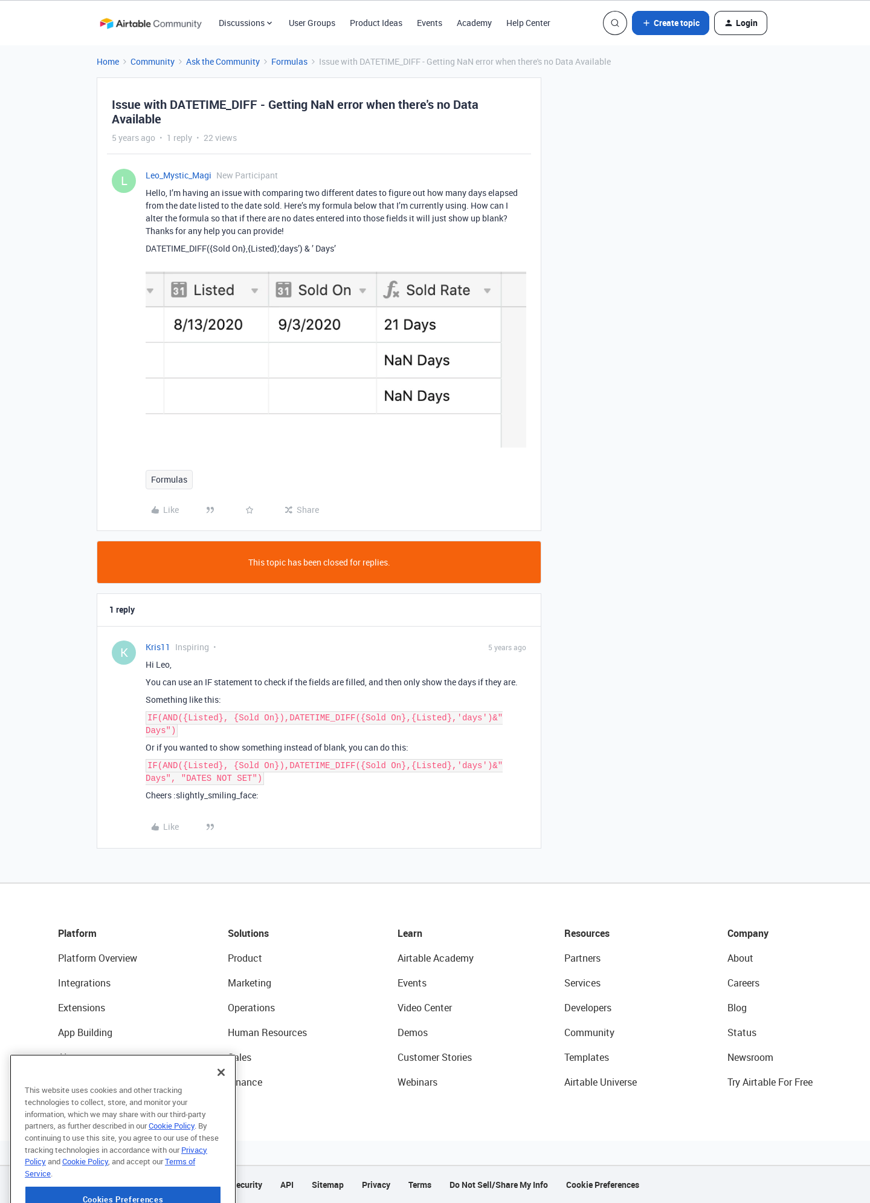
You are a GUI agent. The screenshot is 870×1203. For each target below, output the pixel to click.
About (740, 958)
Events (429, 22)
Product (245, 958)
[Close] (221, 1102)
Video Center (425, 1007)
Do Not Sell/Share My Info (499, 1184)
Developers (587, 1007)
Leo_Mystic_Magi (178, 175)
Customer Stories (435, 1057)
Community (152, 61)
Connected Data (93, 1082)
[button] (670, 23)
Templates (586, 1057)
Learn (410, 933)
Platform (77, 933)
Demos (413, 1032)
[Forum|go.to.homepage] (150, 23)
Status (741, 1032)
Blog (737, 1007)
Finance (245, 1082)
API (287, 1184)
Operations (251, 1007)
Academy (474, 22)
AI (62, 1057)
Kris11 (158, 647)
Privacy (376, 1184)
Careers (743, 982)
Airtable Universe (600, 1082)
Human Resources (267, 1032)
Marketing (249, 982)
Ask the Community (223, 61)
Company (747, 933)
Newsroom (750, 1057)
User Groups (312, 22)
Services (582, 982)
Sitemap (328, 1184)
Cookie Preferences (602, 1184)
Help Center (528, 22)
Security (246, 1184)
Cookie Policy (172, 1155)
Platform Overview (97, 958)
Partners (582, 958)
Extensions (81, 1007)
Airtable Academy (436, 958)
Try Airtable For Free (770, 1082)
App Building (85, 1032)
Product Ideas (376, 22)
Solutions (248, 933)
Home (108, 61)
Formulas (289, 61)
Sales (239, 1057)
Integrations (84, 982)
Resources (587, 933)
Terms (419, 1184)
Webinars (417, 1082)
